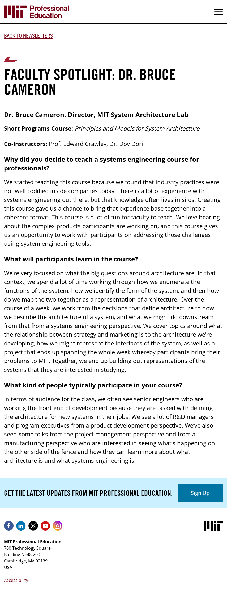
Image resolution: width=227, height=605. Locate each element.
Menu (218, 11)
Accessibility (16, 580)
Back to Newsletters (28, 35)
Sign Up (200, 492)
